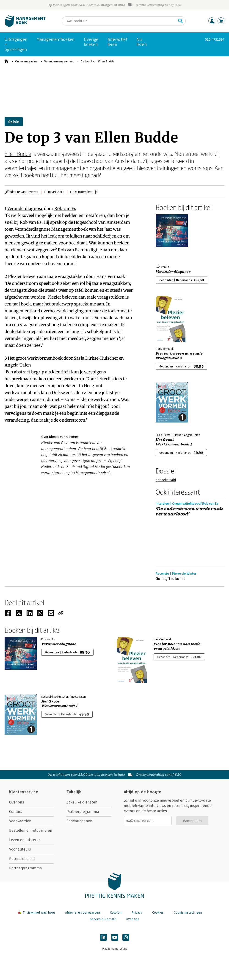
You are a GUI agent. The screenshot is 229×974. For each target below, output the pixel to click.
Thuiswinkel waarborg (37, 913)
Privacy (137, 913)
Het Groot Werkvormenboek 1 (174, 442)
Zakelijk (73, 792)
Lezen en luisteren (25, 840)
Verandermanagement (59, 61)
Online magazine (26, 61)
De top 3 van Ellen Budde (97, 61)
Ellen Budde (18, 153)
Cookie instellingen (188, 913)
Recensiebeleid (22, 858)
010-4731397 (214, 39)
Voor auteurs (20, 849)
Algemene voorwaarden (82, 913)
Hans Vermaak (110, 276)
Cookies (158, 913)
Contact (15, 811)
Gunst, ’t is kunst (170, 579)
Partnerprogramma (25, 868)
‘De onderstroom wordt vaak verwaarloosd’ (189, 512)
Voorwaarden (20, 821)
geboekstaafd (166, 480)
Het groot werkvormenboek (35, 358)
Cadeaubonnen (79, 821)
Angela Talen (18, 365)
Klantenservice (23, 792)
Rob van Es (65, 208)
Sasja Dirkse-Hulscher (96, 358)
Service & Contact (103, 919)
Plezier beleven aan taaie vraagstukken (46, 276)
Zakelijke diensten (81, 802)
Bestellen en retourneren (30, 830)
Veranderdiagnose (25, 208)
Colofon (115, 913)
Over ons (16, 802)
